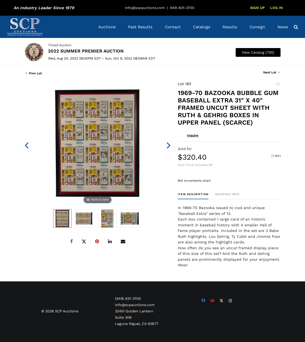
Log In (276, 8)
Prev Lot (34, 73)
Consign (257, 26)
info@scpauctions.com (145, 8)
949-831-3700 (182, 8)
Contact (173, 26)
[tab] (193, 196)
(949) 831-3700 (128, 298)
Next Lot (271, 72)
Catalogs (201, 26)
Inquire (192, 135)
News (282, 26)
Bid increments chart (194, 180)
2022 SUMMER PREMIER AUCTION (86, 51)
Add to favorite (278, 84)
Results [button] (229, 26)
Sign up (257, 8)
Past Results (140, 26)
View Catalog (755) (258, 52)
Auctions (107, 26)
